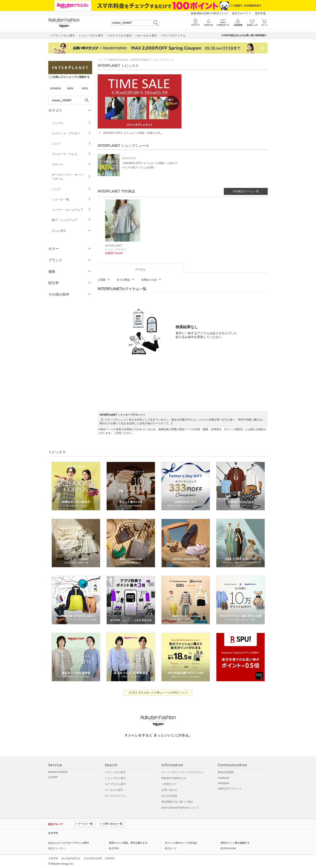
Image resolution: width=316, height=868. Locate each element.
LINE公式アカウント (230, 788)
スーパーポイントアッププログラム (182, 771)
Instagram (224, 782)
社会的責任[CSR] (93, 857)
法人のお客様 (169, 795)
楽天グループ (240, 13)
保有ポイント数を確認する (235, 842)
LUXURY (53, 776)
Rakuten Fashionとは (173, 777)
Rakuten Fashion (118, 59)
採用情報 (110, 857)
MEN (70, 88)
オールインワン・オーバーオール (71, 176)
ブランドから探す (115, 771)
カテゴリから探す (115, 783)
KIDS (85, 88)
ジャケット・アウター (71, 133)
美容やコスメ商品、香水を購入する (128, 842)
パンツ (71, 144)
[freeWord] (70, 100)
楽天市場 (260, 13)
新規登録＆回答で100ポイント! (209, 13)
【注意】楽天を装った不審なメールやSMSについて (158, 691)
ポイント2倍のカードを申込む (181, 842)
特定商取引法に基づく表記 (177, 801)
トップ (102, 59)
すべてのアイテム (115, 795)
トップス (71, 123)
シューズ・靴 (71, 199)
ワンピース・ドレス (71, 154)
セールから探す (114, 789)
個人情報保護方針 (71, 857)
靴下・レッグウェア (71, 220)
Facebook (223, 777)
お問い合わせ (169, 789)
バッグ (71, 189)
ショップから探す (115, 777)
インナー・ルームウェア (71, 210)
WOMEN (55, 88)
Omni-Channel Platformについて (180, 807)
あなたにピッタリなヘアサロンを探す (68, 842)
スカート (71, 164)
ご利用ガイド (169, 783)
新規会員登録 (226, 771)
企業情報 (53, 857)
